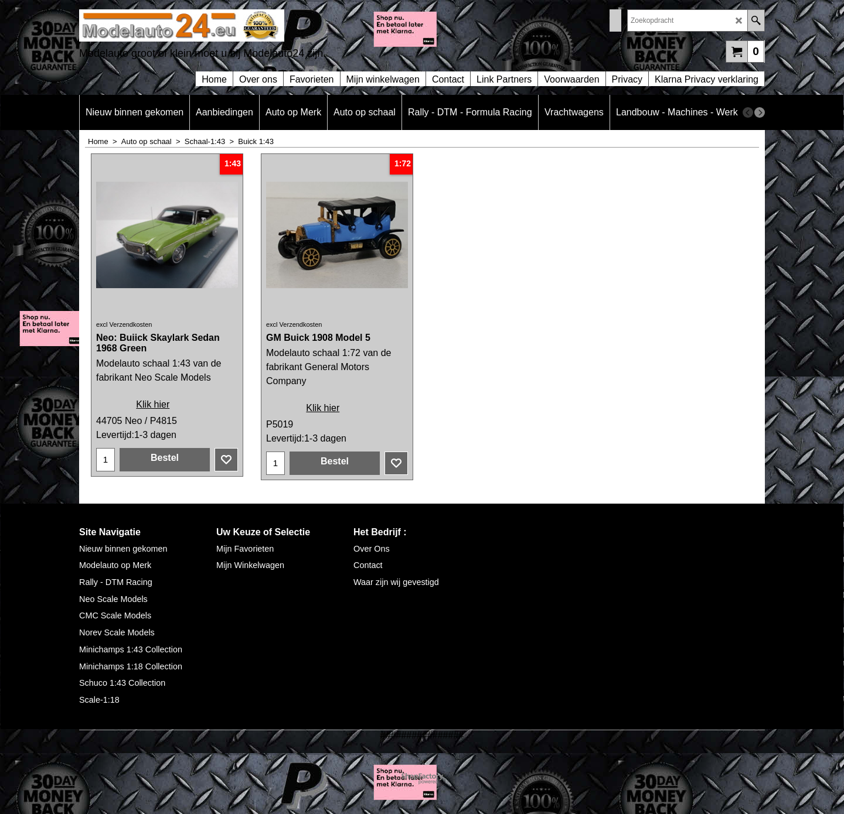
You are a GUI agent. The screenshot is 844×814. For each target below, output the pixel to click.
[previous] (748, 112)
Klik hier (152, 404)
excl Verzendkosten (124, 324)
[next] (759, 112)
